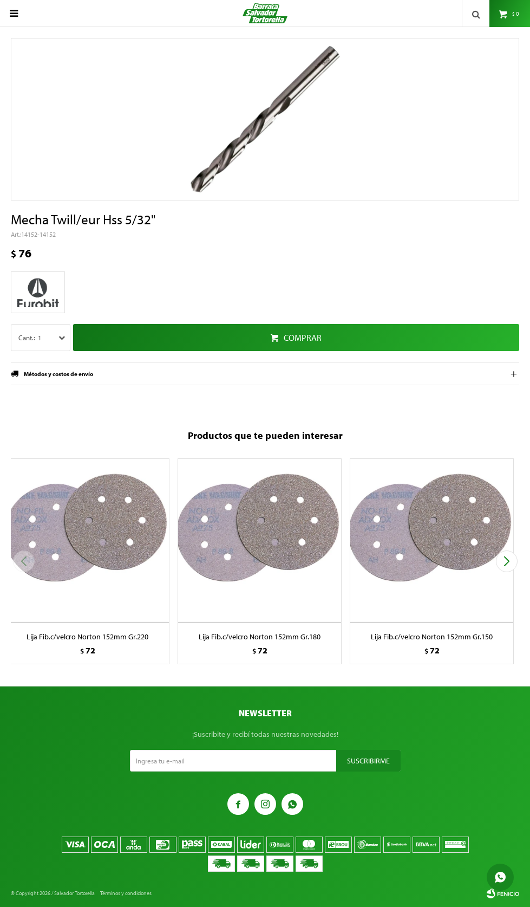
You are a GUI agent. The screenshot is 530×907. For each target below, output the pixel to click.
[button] (506, 561)
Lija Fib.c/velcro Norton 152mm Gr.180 (259, 637)
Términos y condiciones (126, 893)
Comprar (303, 337)
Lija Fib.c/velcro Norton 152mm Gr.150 (432, 637)
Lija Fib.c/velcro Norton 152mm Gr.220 (87, 637)
